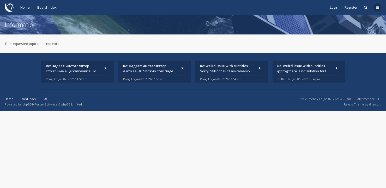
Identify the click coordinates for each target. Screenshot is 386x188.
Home (25, 7)
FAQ (46, 99)
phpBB (27, 104)
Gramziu (375, 104)
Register (351, 7)
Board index (47, 7)
